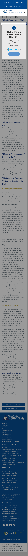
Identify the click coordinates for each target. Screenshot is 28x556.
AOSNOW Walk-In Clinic (13, 6)
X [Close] (26, 23)
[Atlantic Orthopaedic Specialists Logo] (8, 11)
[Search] (24, 12)
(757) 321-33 (17, 2)
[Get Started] (14, 54)
